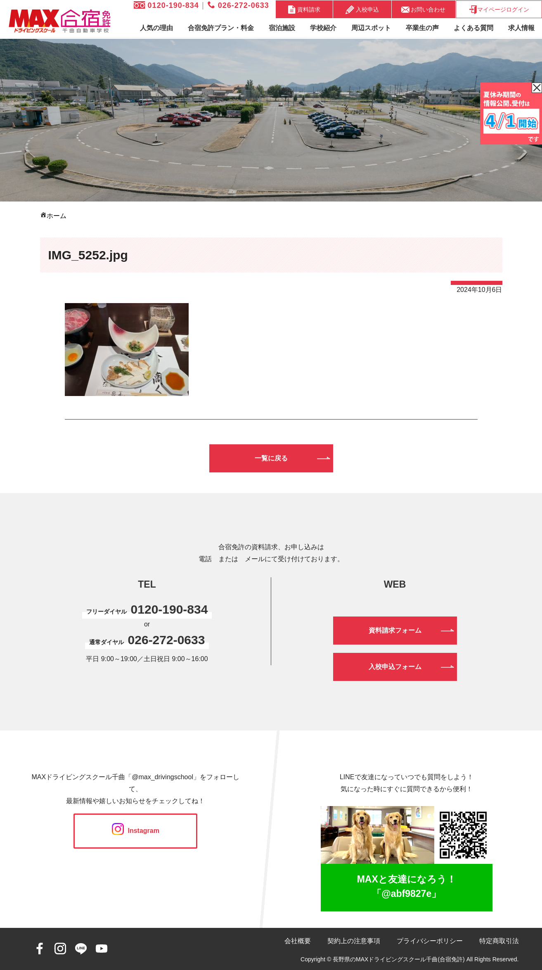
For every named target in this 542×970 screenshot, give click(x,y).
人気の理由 (156, 27)
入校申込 (362, 9)
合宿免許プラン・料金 (221, 27)
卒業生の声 (422, 27)
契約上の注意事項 (353, 940)
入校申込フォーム (395, 666)
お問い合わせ (423, 9)
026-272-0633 (238, 5)
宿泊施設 (282, 27)
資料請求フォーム (395, 630)
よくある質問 (473, 27)
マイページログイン (499, 9)
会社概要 (297, 940)
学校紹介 (323, 27)
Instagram (135, 830)
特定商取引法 (499, 940)
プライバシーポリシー (430, 940)
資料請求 (304, 9)
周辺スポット (371, 27)
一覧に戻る (271, 458)
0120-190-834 (166, 5)
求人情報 (521, 27)
